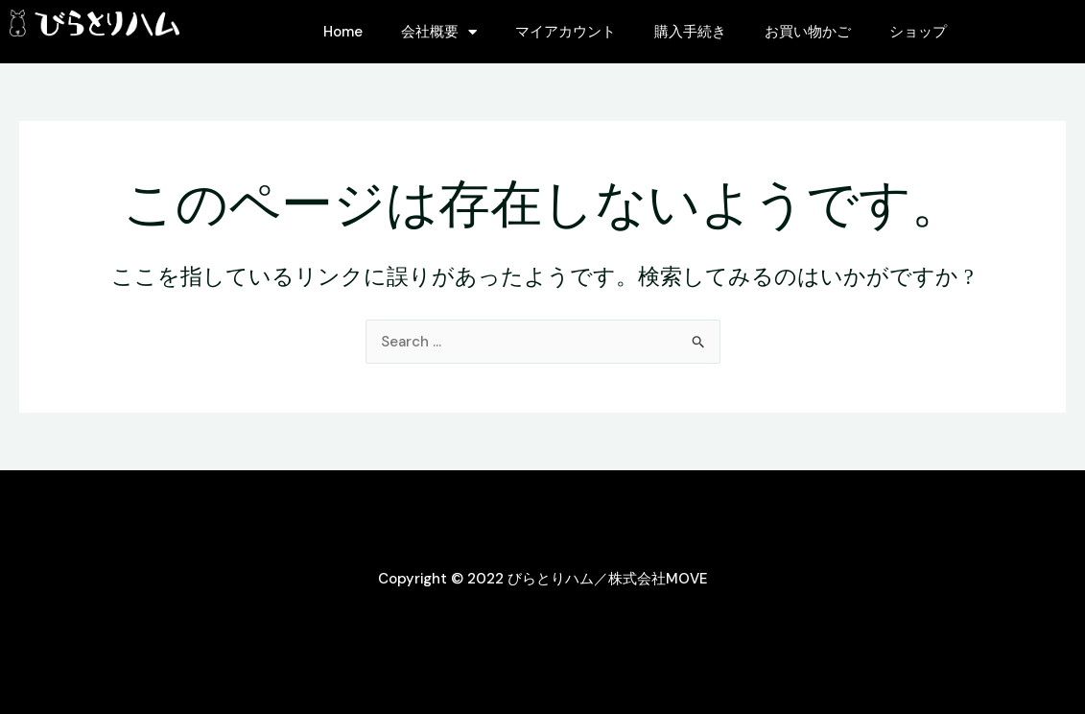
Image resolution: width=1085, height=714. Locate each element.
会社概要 (439, 32)
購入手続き (690, 31)
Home (343, 31)
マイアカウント (565, 31)
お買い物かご (808, 31)
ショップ (918, 31)
